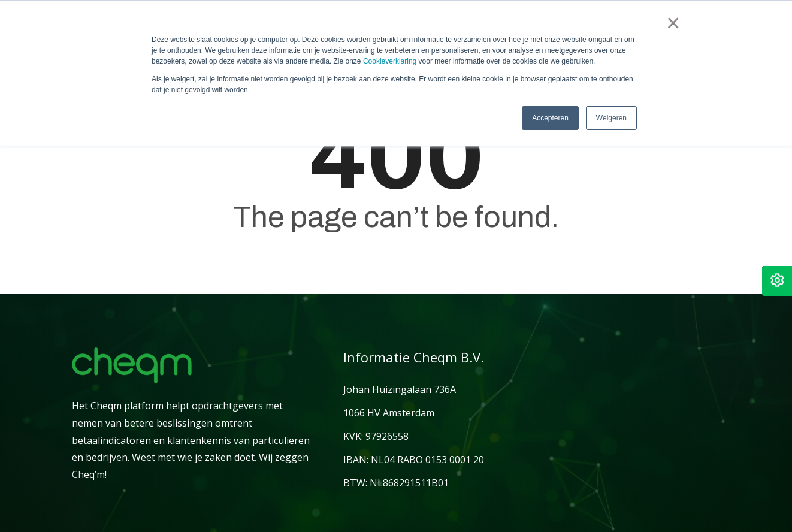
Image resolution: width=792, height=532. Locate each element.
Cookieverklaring (389, 61)
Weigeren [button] (611, 118)
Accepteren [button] (550, 118)
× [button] (672, 22)
